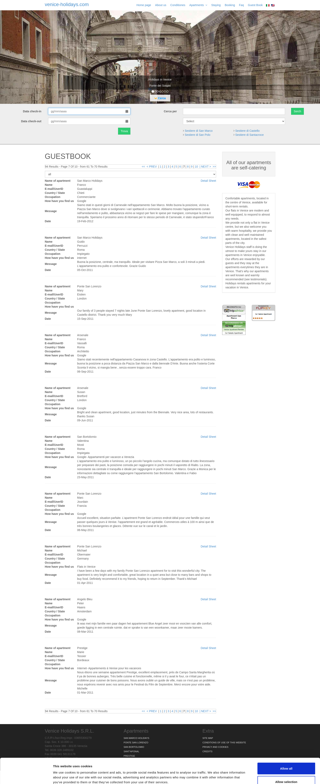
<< (143, 166)
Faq (241, 5)
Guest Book (255, 5)
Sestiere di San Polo (197, 134)
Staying (216, 5)
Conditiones (177, 5)
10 (196, 166)
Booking (230, 5)
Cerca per (170, 111)
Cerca (160, 98)
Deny (286, 773)
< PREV (152, 166)
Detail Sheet (208, 180)
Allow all (286, 746)
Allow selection (286, 760)
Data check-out (31, 121)
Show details (212, 773)
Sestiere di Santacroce (249, 134)
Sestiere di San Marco (199, 130)
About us (160, 5)
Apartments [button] (198, 5)
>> (214, 166)
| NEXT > (205, 166)
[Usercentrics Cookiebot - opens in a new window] (26, 776)
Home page (143, 5)
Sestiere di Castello (247, 130)
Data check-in (32, 111)
